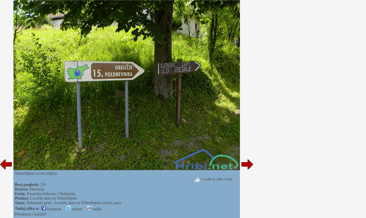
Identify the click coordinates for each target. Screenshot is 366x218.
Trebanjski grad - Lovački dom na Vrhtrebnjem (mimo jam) (73, 203)
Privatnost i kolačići (30, 214)
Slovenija (36, 189)
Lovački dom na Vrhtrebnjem (53, 198)
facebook (51, 209)
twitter (74, 209)
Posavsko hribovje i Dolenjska (51, 194)
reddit (94, 209)
